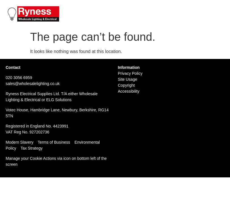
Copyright (126, 85)
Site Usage (127, 79)
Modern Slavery (19, 142)
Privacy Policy (130, 73)
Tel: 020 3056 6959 (170, 9)
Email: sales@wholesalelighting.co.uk (188, 14)
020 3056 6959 (19, 77)
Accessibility (128, 91)
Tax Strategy (32, 148)
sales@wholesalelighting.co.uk (33, 83)
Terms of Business (54, 142)
